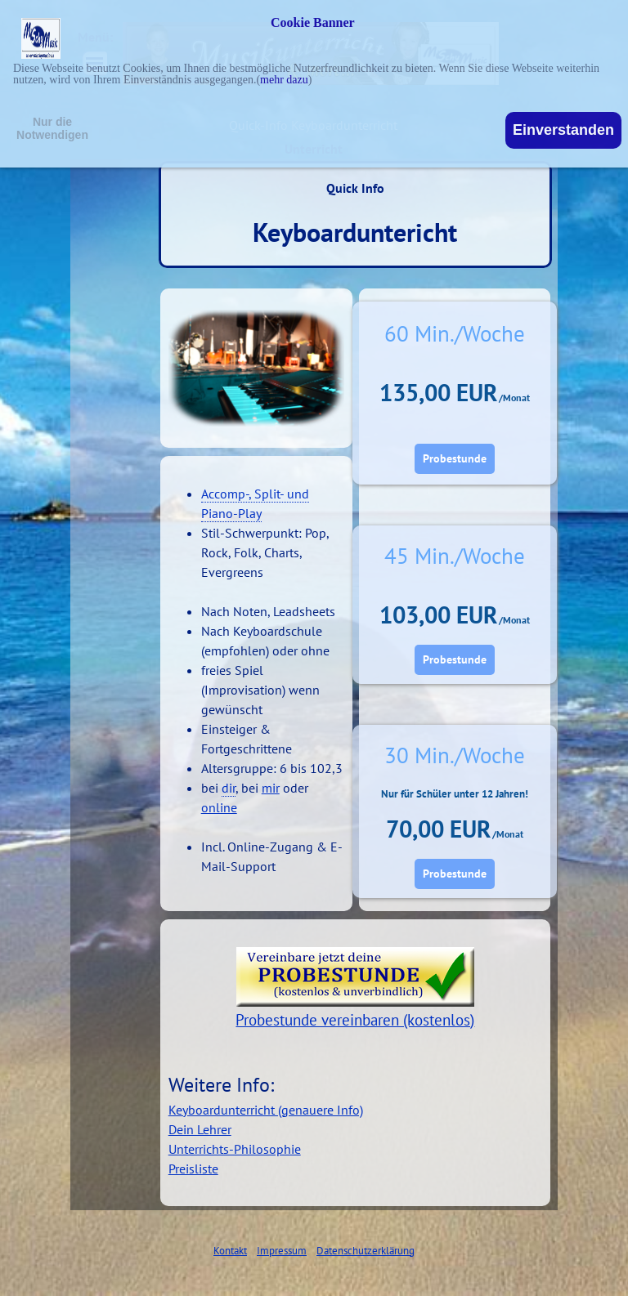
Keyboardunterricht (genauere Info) (265, 1110)
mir (271, 788)
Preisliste (193, 1168)
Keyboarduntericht (355, 232)
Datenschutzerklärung (365, 1250)
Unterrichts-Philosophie (234, 1149)
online (219, 807)
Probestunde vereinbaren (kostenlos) (355, 1020)
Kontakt (230, 1250)
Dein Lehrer (199, 1129)
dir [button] (229, 788)
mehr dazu (284, 80)
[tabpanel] (256, 670)
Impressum (282, 1250)
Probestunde (455, 458)
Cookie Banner (313, 22)
